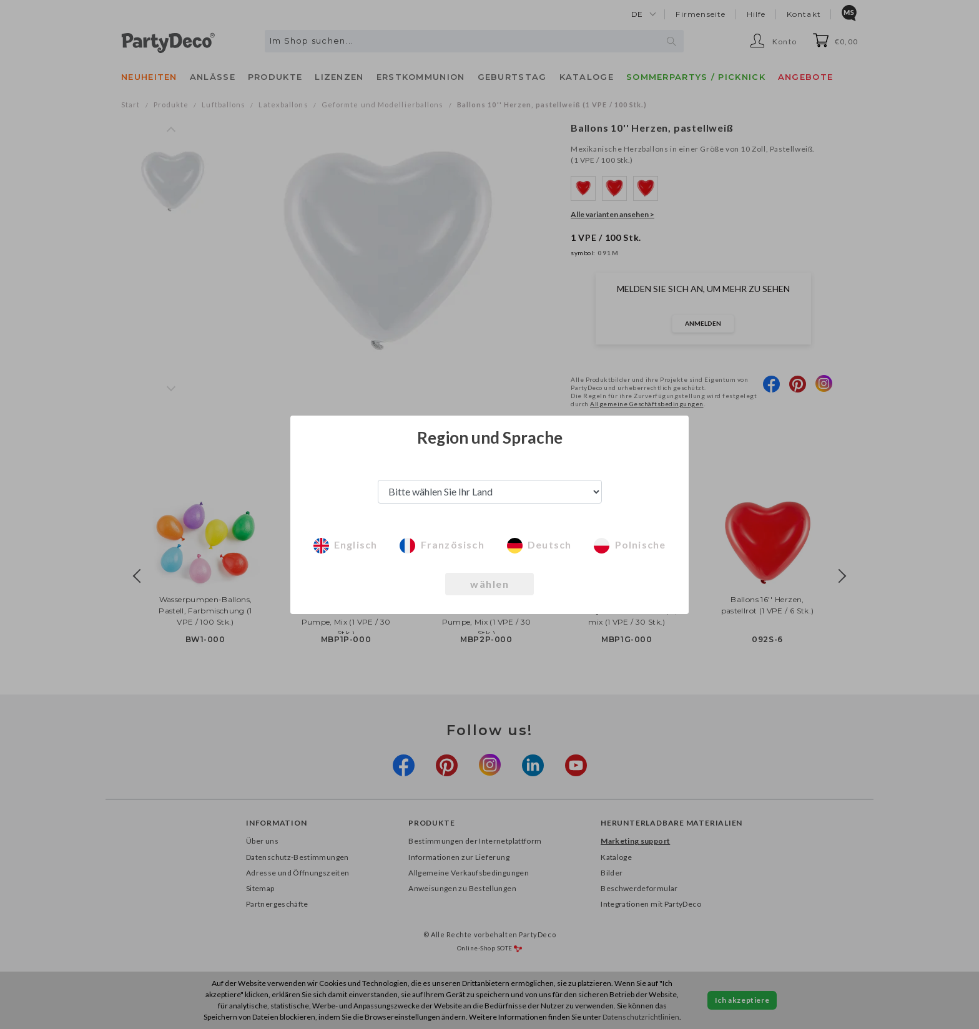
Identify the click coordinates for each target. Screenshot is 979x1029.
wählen (489, 584)
